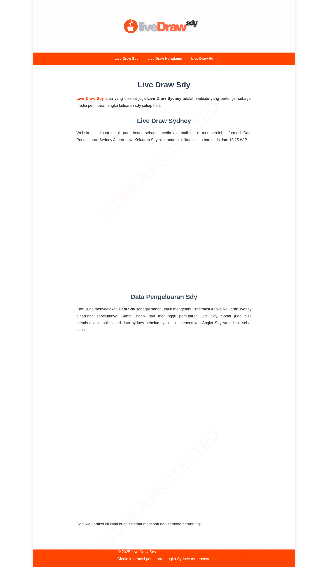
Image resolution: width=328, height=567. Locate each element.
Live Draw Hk (202, 58)
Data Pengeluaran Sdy (164, 296)
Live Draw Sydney (164, 120)
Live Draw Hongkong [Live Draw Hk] (164, 58)
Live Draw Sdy (127, 58)
